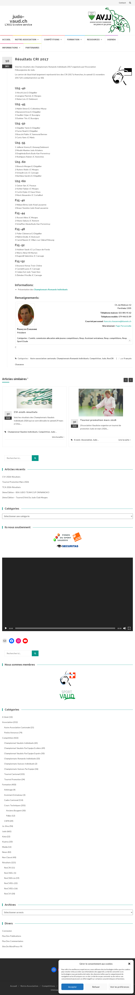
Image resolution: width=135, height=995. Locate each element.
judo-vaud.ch (18, 19)
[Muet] (124, 628)
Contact (122, 2)
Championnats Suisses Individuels (19, 763)
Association (86, 440)
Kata (4, 836)
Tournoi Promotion (12, 779)
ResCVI (7, 893)
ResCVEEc (9, 883)
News (4, 852)
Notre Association (25, 39)
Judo (104, 358)
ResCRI (110, 358)
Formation (73, 39)
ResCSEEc (8, 873)
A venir (77, 440)
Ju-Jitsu (5, 826)
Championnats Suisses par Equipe (19, 769)
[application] (67, 594)
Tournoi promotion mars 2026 (98, 420)
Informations (10, 47)
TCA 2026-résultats (11, 487)
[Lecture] (5, 628)
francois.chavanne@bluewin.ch (117, 321)
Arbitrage (8, 789)
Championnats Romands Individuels (51, 289)
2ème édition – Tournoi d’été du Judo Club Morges (25, 497)
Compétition (95, 358)
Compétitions (51, 39)
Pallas (8, 815)
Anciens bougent (14, 810)
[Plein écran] (129, 628)
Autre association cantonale (43, 358)
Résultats (6, 862)
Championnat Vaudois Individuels (23, 432)
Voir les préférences (119, 987)
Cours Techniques (12, 805)
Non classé (7, 857)
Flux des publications (11, 936)
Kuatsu (5, 841)
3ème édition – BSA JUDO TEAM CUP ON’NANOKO (25, 492)
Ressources (93, 39)
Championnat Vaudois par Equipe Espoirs (22, 753)
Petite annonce (11, 732)
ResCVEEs (9, 888)
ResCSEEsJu (9, 878)
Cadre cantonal (11, 800)
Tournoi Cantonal (12, 774)
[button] (129, 963)
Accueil (6, 39)
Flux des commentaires (12, 941)
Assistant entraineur (13, 795)
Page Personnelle (123, 326)
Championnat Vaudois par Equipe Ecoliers (22, 748)
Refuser (96, 987)
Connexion (7, 931)
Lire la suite (58, 437)
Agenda (111, 39)
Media (5, 847)
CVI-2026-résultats (26, 412)
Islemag (54, 990)
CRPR (6, 821)
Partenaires (32, 47)
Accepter (72, 987)
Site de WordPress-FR (12, 946)
